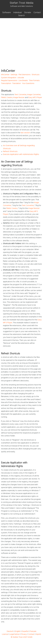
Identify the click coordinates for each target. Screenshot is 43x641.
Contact (37, 12)
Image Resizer (19, 97)
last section (25, 133)
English (18, 631)
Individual (17, 12)
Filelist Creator (6, 97)
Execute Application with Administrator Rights (21, 154)
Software (6, 12)
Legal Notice (14, 634)
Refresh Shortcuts (10, 151)
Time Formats (34, 80)
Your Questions (28, 83)
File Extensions (24, 74)
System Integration (8, 77)
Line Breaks (23, 80)
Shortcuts (35, 74)
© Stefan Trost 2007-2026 (21, 637)
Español (25, 631)
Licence (5, 634)
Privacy (24, 634)
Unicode (20, 77)
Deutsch (10, 631)
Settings (14, 74)
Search (21, 15)
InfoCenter (5, 74)
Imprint (38, 634)
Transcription (6, 83)
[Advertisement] (21, 40)
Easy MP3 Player (35, 97)
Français (33, 631)
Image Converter (33, 94)
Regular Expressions (9, 80)
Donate (27, 12)
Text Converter (20, 94)
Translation (16, 83)
